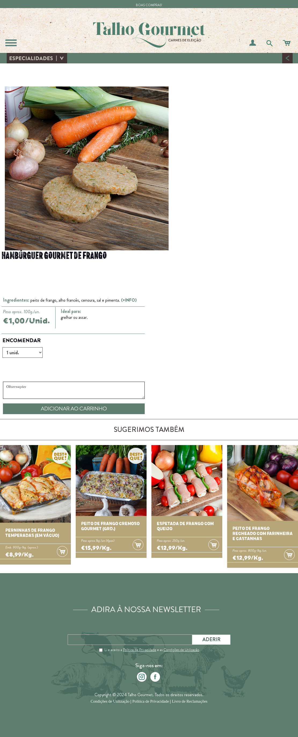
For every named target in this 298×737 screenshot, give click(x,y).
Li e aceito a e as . (152, 649)
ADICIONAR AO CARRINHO (74, 409)
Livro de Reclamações (189, 701)
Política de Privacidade (139, 649)
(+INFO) (129, 300)
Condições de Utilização (181, 649)
